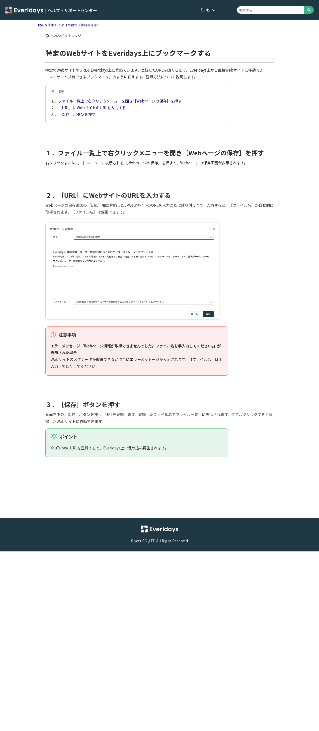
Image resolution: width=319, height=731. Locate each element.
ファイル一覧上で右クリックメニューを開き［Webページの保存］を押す (120, 101)
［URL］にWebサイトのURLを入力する (92, 107)
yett (138, 540)
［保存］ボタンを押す (76, 114)
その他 (208, 9)
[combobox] (270, 10)
